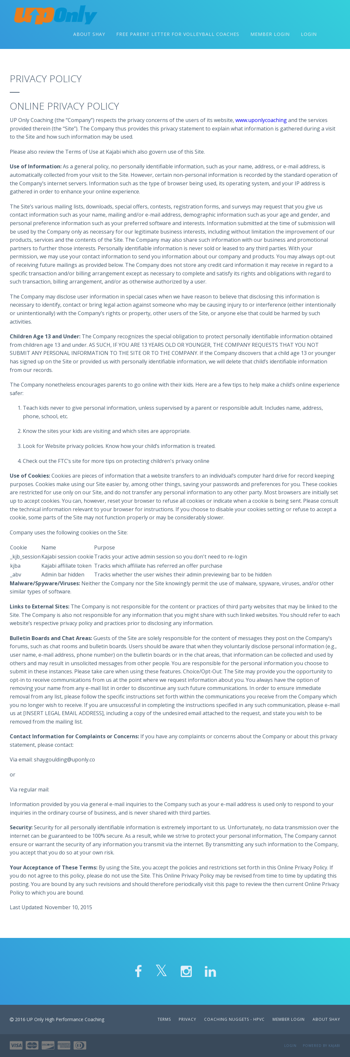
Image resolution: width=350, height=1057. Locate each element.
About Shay (89, 36)
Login (309, 36)
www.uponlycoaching (261, 123)
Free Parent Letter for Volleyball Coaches (177, 36)
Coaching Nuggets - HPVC (235, 1019)
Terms (164, 1019)
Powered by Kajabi (321, 1045)
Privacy (187, 1019)
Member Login (270, 36)
